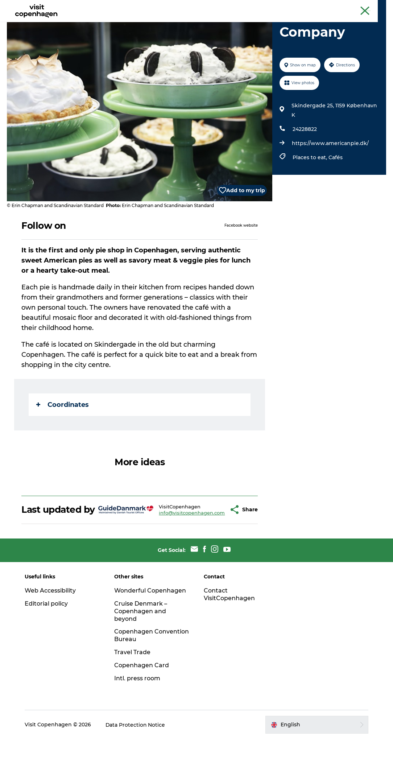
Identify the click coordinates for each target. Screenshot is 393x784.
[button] (211, 549)
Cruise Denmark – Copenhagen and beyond (141, 656)
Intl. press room (138, 723)
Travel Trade (133, 697)
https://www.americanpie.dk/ (330, 177)
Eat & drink (143, 23)
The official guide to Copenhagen (252, 6)
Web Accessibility (50, 635)
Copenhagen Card (366, 6)
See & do (105, 23)
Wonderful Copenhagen (150, 635)
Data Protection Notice (136, 770)
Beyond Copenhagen (317, 6)
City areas (182, 23)
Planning (218, 23)
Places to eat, (310, 192)
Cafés (335, 192)
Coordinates (63, 439)
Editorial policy (47, 648)
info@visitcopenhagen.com (174, 552)
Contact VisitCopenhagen (229, 639)
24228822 (305, 163)
